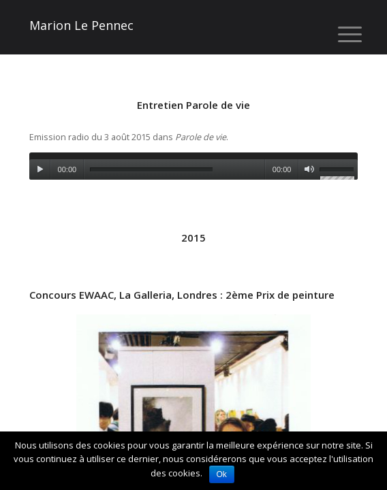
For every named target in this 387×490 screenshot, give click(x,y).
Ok (222, 474)
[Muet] (309, 169)
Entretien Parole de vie (193, 105)
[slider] (151, 169)
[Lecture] (40, 169)
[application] (193, 166)
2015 (193, 237)
